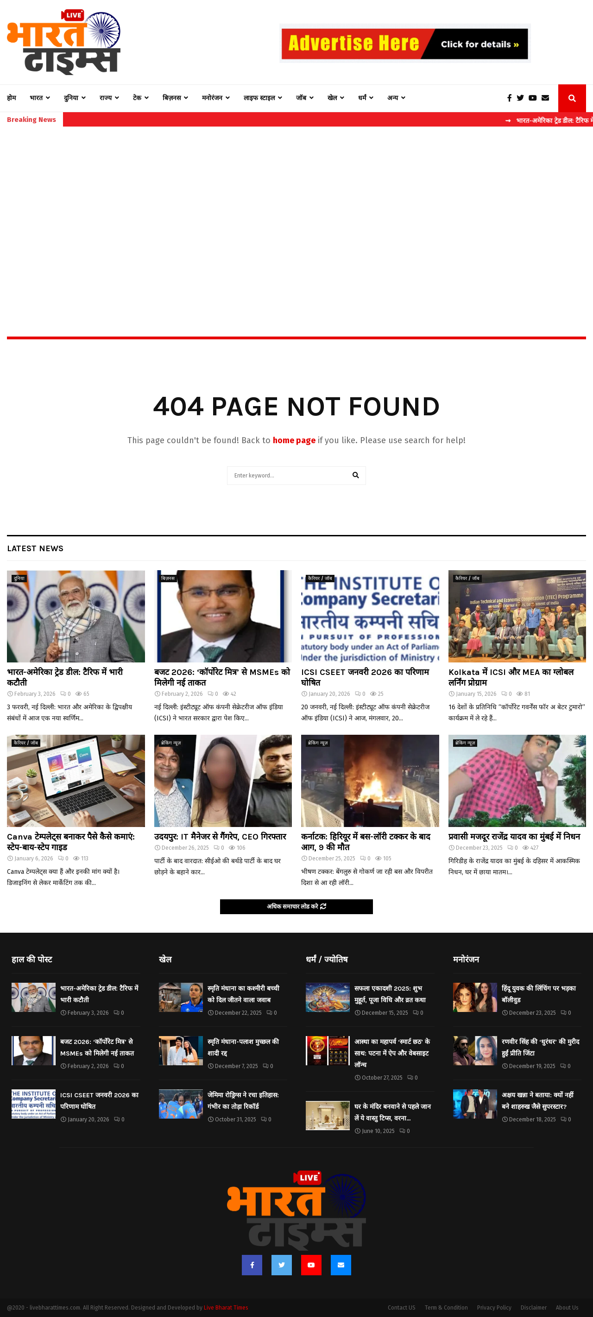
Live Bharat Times (226, 1307)
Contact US (402, 1307)
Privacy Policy (494, 1307)
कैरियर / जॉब (320, 578)
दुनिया (71, 98)
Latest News (35, 548)
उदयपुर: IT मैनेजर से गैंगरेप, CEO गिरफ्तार (220, 837)
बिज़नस (172, 98)
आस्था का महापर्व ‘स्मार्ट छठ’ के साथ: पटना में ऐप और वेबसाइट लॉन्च (392, 1053)
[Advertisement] (296, 211)
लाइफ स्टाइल (259, 98)
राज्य (106, 98)
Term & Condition (446, 1307)
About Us (567, 1307)
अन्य (392, 98)
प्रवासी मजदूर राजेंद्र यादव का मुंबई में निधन (514, 837)
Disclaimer (534, 1307)
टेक (137, 98)
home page (294, 440)
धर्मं (362, 98)
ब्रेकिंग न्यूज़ (171, 743)
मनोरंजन (212, 98)
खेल (332, 98)
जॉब (301, 98)
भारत (36, 98)
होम (11, 98)
